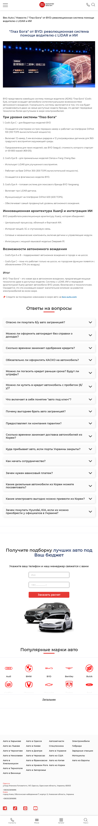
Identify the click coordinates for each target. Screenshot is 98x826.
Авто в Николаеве (13, 755)
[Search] (93, 5)
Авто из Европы (81, 760)
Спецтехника (56, 746)
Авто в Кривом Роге (37, 765)
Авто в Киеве (33, 746)
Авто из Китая (56, 760)
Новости (21, 17)
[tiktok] (15, 808)
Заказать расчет (49, 594)
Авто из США (56, 755)
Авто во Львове (11, 746)
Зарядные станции (82, 750)
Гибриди (77, 746)
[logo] (46, 5)
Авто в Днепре (34, 750)
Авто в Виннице (12, 773)
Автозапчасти (56, 741)
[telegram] (5, 808)
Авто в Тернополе (13, 768)
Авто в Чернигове (13, 750)
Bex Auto (8, 17)
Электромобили (81, 741)
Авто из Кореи (57, 765)
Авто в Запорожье (36, 770)
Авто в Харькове (12, 741)
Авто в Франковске (36, 760)
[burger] (5, 5)
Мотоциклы (78, 755)
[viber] (25, 808)
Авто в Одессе (34, 741)
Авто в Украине (57, 750)
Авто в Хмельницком (10, 762)
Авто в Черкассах (35, 755)
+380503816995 (9, 790)
